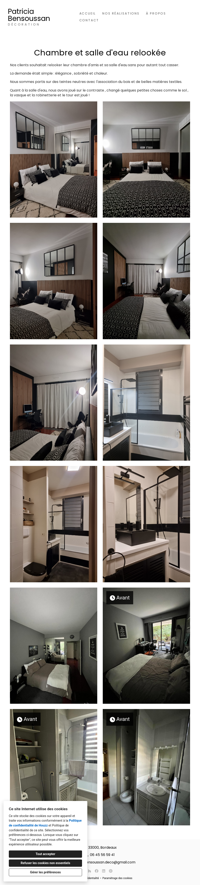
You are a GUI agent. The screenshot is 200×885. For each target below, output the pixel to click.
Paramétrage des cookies (117, 878)
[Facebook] (96, 871)
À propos (156, 13)
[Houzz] (89, 871)
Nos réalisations (121, 13)
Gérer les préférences (45, 872)
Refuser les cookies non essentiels (45, 863)
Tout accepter (45, 854)
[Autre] (111, 871)
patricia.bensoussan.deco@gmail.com (102, 862)
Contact (89, 20)
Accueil (87, 13)
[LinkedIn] (104, 871)
